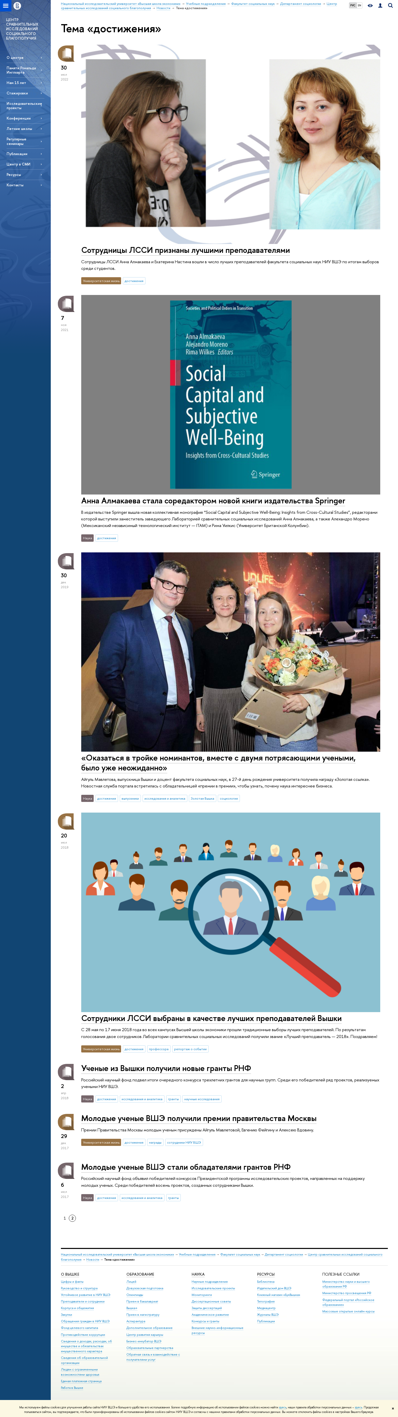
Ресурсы (14, 174)
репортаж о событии (190, 1049)
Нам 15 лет (16, 82)
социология (229, 798)
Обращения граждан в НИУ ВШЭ (85, 1321)
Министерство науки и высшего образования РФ (346, 1284)
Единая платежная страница (81, 1381)
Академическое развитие (210, 1314)
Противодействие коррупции (83, 1334)
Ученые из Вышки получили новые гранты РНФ (166, 1068)
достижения (134, 280)
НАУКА (198, 1274)
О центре (15, 57)
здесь (282, 1407)
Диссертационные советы (211, 1301)
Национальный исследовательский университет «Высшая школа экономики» (117, 1254)
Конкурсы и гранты (205, 1321)
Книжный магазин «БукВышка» (278, 1295)
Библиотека (265, 1281)
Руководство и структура (79, 1288)
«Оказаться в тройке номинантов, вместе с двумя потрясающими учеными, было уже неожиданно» (218, 762)
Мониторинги (202, 1295)
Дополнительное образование (149, 1328)
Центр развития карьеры (144, 1334)
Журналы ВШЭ (268, 1314)
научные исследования (202, 1099)
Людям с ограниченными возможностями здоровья (80, 1372)
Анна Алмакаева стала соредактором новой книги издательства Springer (213, 500)
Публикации (17, 153)
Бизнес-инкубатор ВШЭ (143, 1341)
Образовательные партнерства (149, 1348)
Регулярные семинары (16, 141)
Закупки (66, 1314)
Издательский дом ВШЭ (274, 1288)
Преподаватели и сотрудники (83, 1301)
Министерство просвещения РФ (346, 1293)
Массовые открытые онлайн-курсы (348, 1311)
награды (155, 1142)
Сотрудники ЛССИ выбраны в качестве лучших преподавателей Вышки (211, 1018)
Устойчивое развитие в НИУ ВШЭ (85, 1295)
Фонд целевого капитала (79, 1328)
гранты (173, 1099)
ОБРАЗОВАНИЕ (140, 1274)
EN (359, 5)
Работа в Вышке (72, 1388)
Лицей (131, 1281)
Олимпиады (134, 1295)
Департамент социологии (284, 1254)
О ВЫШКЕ (70, 1274)
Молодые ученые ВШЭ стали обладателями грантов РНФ (186, 1166)
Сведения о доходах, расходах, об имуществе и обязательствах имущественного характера (86, 1346)
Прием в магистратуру (142, 1314)
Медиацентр (266, 1308)
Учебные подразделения (197, 1254)
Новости (92, 1259)
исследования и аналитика (164, 798)
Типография (266, 1301)
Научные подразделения (210, 1281)
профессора (159, 1049)
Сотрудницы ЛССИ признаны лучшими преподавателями (185, 249)
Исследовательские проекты (24, 105)
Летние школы (19, 128)
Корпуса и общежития (77, 1308)
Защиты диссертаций (207, 1308)
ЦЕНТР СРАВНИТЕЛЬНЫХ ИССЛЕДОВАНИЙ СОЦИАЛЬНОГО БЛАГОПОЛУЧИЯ (22, 29)
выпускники (130, 798)
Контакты (15, 185)
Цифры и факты (72, 1281)
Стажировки (17, 93)
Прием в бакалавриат (142, 1301)
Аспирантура (135, 1321)
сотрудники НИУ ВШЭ (184, 1142)
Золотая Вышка (202, 798)
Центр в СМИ (18, 164)
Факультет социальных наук (240, 1254)
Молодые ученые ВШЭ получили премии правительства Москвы (199, 1118)
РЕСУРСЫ (266, 1274)
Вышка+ (132, 1308)
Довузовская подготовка (144, 1288)
